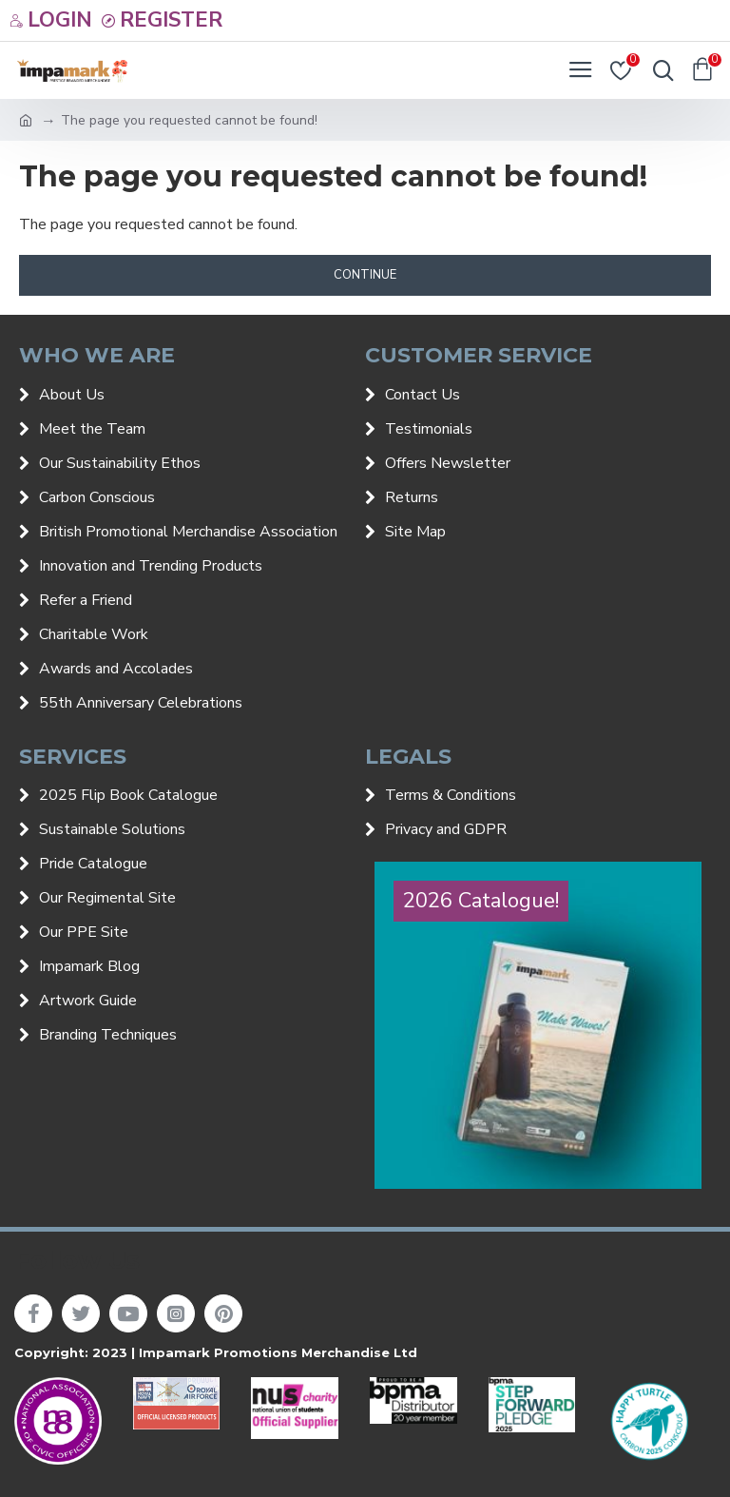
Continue (365, 274)
